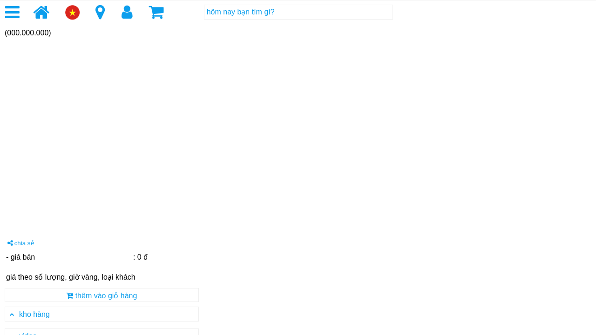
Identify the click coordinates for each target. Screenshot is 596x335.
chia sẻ (20, 243)
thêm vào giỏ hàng (101, 296)
